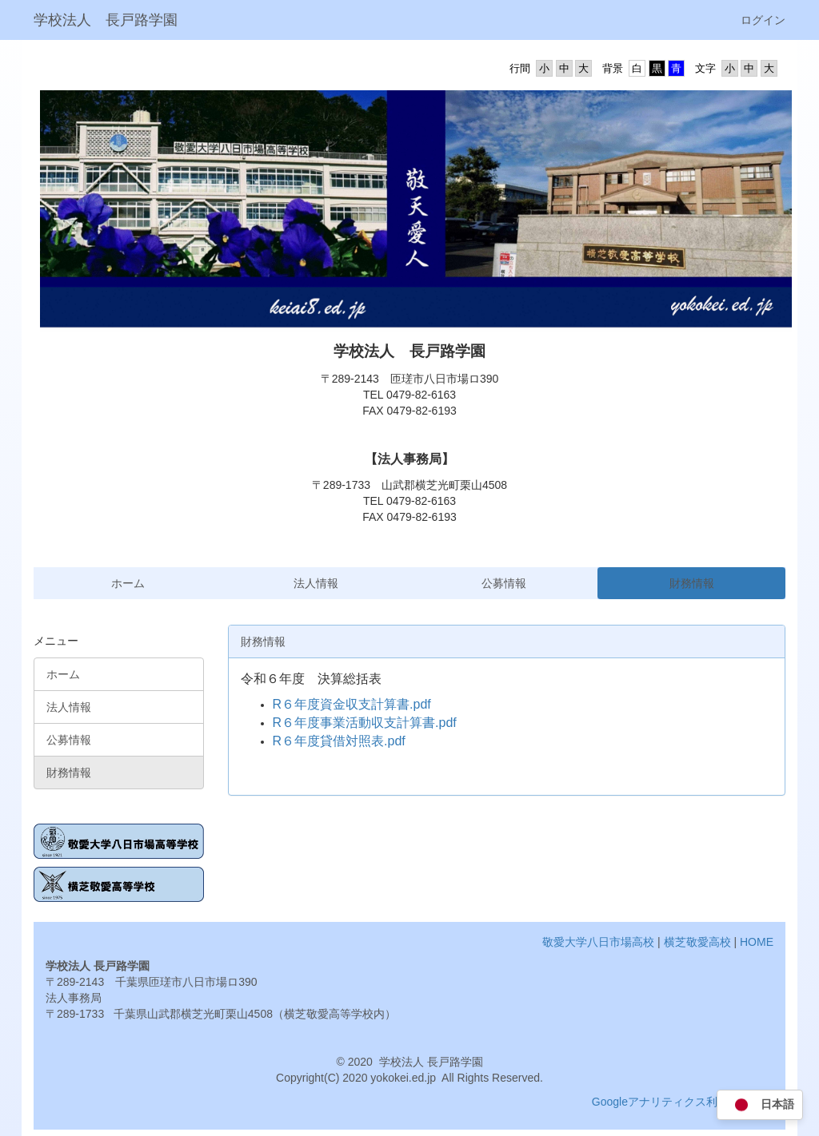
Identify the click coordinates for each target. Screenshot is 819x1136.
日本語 (759, 1105)
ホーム (128, 583)
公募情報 (503, 583)
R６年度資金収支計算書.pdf (352, 704)
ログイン (763, 20)
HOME (756, 941)
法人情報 (316, 583)
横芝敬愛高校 (697, 941)
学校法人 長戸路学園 (106, 20)
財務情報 (691, 583)
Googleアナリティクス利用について (682, 1101)
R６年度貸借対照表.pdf (339, 741)
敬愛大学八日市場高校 (598, 941)
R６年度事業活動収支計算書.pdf (365, 722)
